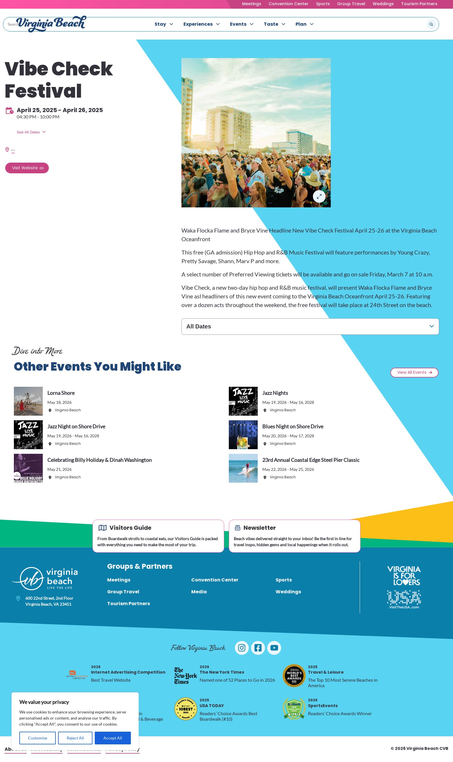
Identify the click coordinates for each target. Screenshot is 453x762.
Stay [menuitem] (160, 24)
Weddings (383, 4)
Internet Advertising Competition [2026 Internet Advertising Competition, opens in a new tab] (128, 669)
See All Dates (28, 132)
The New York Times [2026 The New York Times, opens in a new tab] (222, 669)
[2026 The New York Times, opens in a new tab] (185, 675)
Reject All (75, 737)
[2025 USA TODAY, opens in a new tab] (185, 708)
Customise (37, 737)
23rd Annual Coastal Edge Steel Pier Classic (310, 460)
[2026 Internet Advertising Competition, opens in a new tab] (77, 675)
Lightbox (319, 196)
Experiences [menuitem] (198, 24)
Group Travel (351, 4)
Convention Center (289, 4)
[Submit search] (431, 24)
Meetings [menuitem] (118, 580)
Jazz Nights (275, 393)
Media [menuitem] (199, 591)
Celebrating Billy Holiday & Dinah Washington (99, 460)
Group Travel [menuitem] (123, 591)
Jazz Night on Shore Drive (76, 426)
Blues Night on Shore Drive (292, 426)
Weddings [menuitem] (288, 591)
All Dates (198, 326)
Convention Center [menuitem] (214, 580)
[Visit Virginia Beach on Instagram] (242, 648)
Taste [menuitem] (271, 24)
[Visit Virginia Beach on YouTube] (274, 648)
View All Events (411, 372)
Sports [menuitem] (284, 580)
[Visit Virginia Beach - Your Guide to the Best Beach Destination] (51, 24)
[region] (75, 721)
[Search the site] (412, 24)
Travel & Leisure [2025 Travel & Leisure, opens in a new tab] (326, 669)
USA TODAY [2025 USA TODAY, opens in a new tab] (212, 703)
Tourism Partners (419, 4)
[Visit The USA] (404, 599)
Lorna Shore (61, 393)
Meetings (251, 4)
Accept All (112, 737)
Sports (323, 4)
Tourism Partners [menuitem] (128, 603)
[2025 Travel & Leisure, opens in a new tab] (294, 675)
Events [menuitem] (238, 24)
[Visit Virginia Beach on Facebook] (258, 648)
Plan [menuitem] (301, 24)
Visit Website (25, 168)
